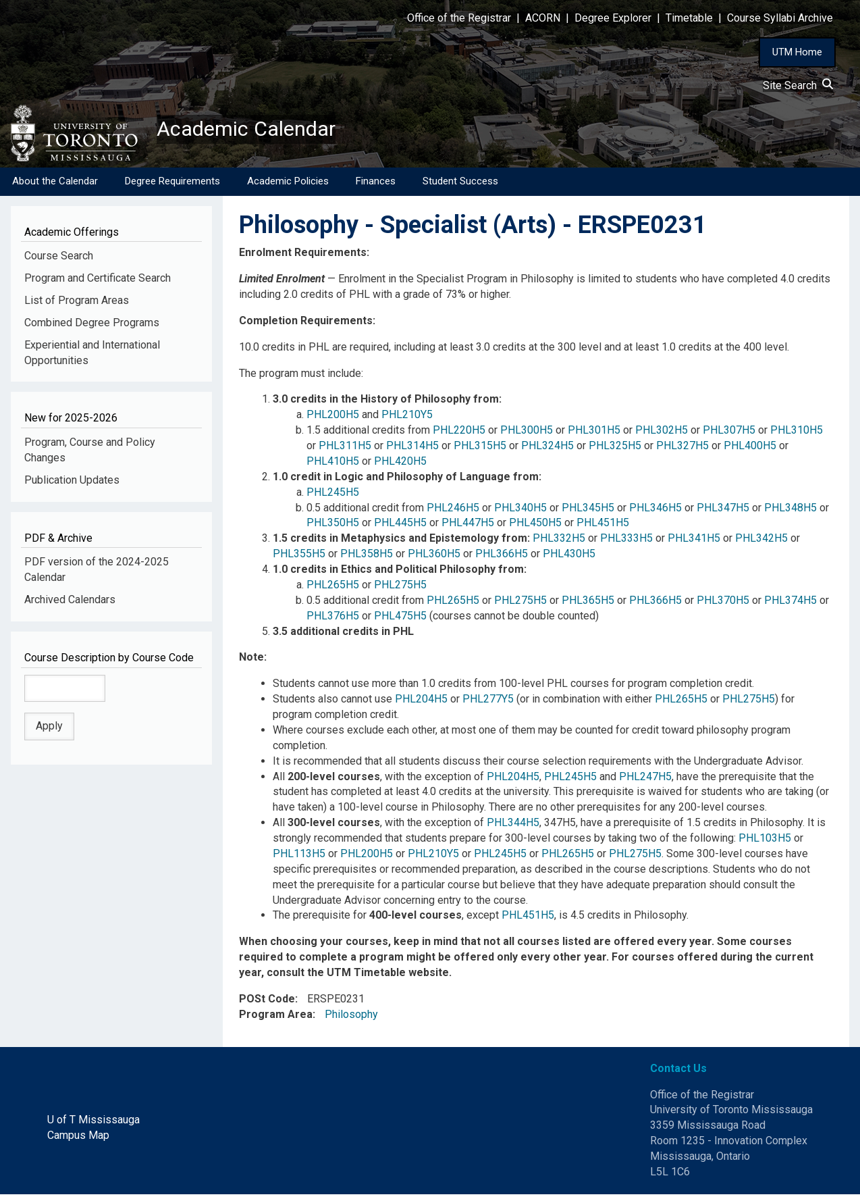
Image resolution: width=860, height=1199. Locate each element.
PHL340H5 (520, 512)
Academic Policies (288, 186)
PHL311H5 (345, 450)
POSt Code (267, 1003)
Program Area (276, 1019)
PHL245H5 (332, 496)
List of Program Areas (76, 305)
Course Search (58, 260)
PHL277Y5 (488, 703)
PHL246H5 (453, 512)
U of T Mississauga (93, 1124)
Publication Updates (71, 484)
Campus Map (78, 1139)
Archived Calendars (69, 604)
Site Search (798, 85)
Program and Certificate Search (97, 282)
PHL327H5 (682, 450)
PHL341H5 (694, 542)
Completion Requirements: (307, 325)
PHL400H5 (750, 450)
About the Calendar (55, 186)
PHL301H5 (594, 434)
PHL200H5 (332, 419)
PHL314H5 (412, 450)
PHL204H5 (421, 703)
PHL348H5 (790, 512)
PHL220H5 (459, 434)
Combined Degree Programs (91, 327)
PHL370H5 (723, 604)
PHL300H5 (526, 434)
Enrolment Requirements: (304, 257)
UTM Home (797, 52)
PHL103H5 (764, 842)
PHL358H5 (366, 558)
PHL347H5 (723, 512)
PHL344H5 (513, 827)
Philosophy (351, 1019)
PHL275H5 (400, 589)
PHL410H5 (332, 465)
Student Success (460, 186)
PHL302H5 (661, 434)
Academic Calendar (262, 132)
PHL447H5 (467, 527)
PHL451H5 (602, 527)
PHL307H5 (729, 434)
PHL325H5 (615, 450)
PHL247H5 (645, 781)
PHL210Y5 (407, 419)
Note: (253, 662)
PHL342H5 (761, 542)
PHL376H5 (332, 620)
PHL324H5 (547, 450)
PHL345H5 (588, 512)
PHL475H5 (400, 620)
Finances (376, 186)
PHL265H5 (332, 589)
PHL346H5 (655, 512)
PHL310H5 (796, 434)
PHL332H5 (559, 542)
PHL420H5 (400, 465)
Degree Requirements (172, 186)
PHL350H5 (332, 527)
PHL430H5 (569, 558)
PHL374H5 (790, 604)
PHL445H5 (400, 527)
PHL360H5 (434, 558)
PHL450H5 (535, 527)
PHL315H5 (480, 450)
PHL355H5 (299, 558)
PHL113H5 (299, 858)
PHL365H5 (588, 604)
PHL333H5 (626, 542)
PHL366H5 (501, 558)
